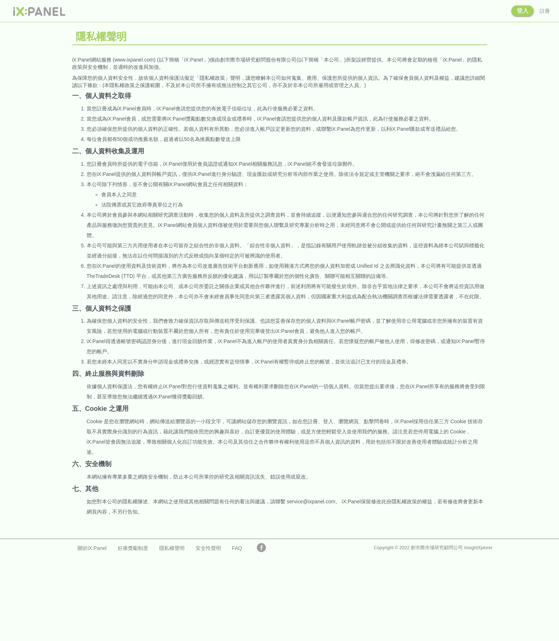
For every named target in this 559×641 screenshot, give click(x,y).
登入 (522, 11)
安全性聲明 (208, 548)
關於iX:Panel (92, 548)
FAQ (237, 548)
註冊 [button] (545, 11)
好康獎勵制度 (133, 548)
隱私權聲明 (172, 548)
